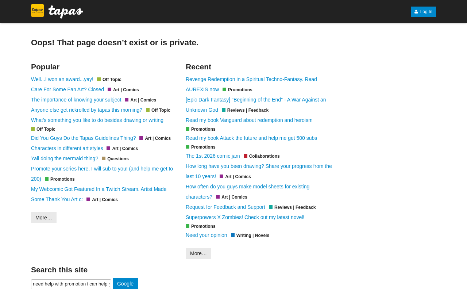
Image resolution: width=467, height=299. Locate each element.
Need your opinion (206, 235)
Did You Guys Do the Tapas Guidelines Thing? (83, 138)
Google (125, 284)
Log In (423, 11)
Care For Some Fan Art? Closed (67, 89)
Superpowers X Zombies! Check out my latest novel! (245, 217)
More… (43, 218)
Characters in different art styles (67, 148)
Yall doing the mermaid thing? (64, 158)
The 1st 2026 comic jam (213, 156)
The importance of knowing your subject (76, 100)
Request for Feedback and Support (225, 207)
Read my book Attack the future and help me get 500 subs (251, 138)
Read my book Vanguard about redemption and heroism (249, 120)
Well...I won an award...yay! (62, 79)
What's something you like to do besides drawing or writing (97, 120)
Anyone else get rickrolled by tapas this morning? (86, 110)
